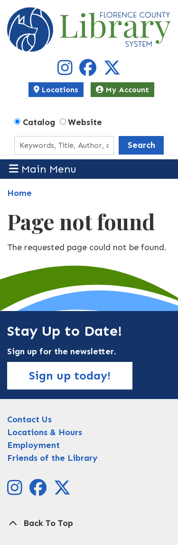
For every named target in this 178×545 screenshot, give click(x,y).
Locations (56, 89)
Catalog (39, 122)
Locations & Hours (44, 432)
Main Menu (43, 168)
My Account (122, 89)
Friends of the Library (52, 458)
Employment (33, 445)
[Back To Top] (89, 523)
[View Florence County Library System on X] (112, 71)
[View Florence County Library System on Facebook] (89, 71)
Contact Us (29, 419)
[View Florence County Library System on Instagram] (66, 71)
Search (141, 145)
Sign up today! (70, 375)
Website (85, 122)
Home (19, 193)
